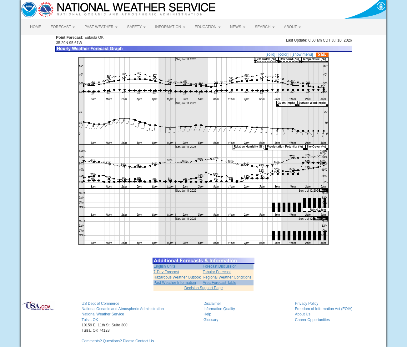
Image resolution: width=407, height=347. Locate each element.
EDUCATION (208, 27)
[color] (283, 54)
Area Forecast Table (219, 282)
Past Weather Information (174, 282)
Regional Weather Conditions (227, 277)
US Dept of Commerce (100, 303)
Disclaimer (212, 303)
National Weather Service (103, 314)
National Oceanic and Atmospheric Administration (123, 309)
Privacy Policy (307, 303)
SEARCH (264, 27)
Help (207, 314)
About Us (302, 314)
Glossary (211, 320)
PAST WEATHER (101, 27)
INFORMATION (170, 27)
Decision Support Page (203, 288)
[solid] (270, 54)
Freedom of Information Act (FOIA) (324, 309)
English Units (164, 266)
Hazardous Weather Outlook (177, 277)
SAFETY (136, 27)
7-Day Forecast (166, 272)
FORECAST (63, 27)
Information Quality (219, 309)
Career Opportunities (312, 320)
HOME (35, 27)
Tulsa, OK (90, 320)
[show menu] (302, 54)
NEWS (237, 27)
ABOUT (292, 27)
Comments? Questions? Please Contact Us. (118, 341)
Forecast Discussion (220, 266)
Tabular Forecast (217, 272)
